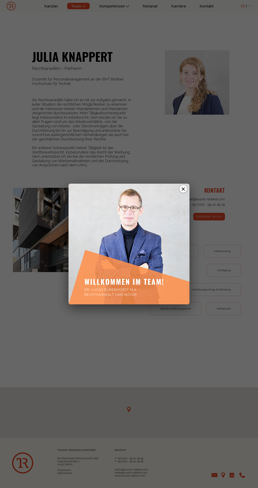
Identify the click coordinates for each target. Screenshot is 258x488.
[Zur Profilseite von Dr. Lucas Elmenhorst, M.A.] (129, 244)
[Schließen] (183, 189)
